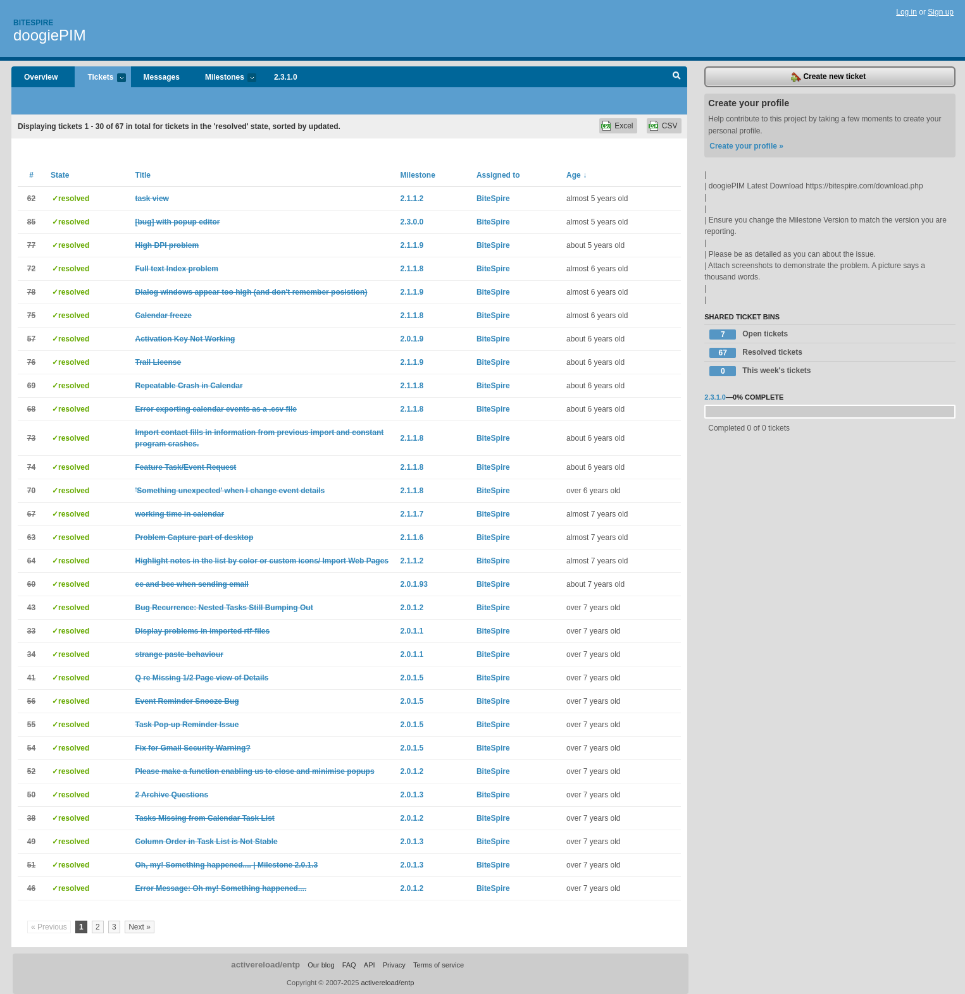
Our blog (321, 965)
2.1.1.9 (412, 245)
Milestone (418, 175)
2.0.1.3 (412, 794)
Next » (139, 927)
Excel (623, 125)
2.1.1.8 (412, 268)
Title (143, 175)
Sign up (941, 12)
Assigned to (498, 175)
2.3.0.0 (412, 222)
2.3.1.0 (285, 77)
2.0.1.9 (412, 338)
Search (676, 77)
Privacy (394, 965)
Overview (41, 77)
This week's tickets (760, 371)
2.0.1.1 (412, 631)
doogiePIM (49, 35)
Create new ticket (828, 77)
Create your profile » (746, 146)
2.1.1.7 (412, 514)
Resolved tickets (755, 353)
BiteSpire (493, 198)
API (369, 965)
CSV (670, 125)
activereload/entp (265, 964)
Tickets (100, 78)
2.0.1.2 (412, 607)
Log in (906, 12)
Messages (162, 77)
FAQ (349, 965)
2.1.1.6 (412, 537)
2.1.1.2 (412, 198)
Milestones (224, 78)
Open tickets (748, 334)
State (60, 175)
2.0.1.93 (414, 584)
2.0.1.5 (412, 677)
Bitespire (33, 22)
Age (576, 175)
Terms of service (438, 965)
